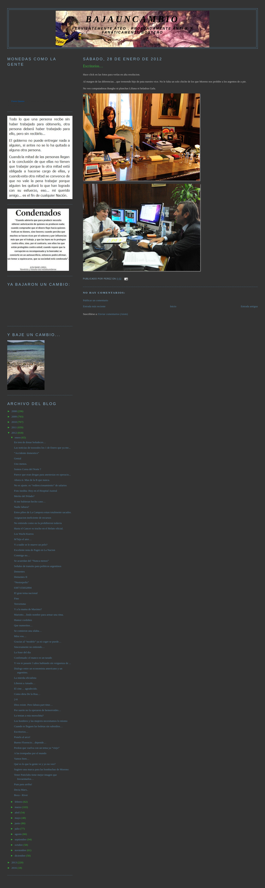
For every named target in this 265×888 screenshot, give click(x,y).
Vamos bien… (21, 758)
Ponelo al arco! (22, 737)
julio (17, 828)
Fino (16, 598)
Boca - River (21, 795)
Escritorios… (93, 66)
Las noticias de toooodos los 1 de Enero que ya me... (42, 447)
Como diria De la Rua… (27, 694)
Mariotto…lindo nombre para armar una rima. (39, 614)
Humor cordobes (23, 620)
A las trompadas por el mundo (30, 753)
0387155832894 (23, 587)
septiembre (21, 839)
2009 (14, 416)
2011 (14, 427)
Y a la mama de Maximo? (28, 609)
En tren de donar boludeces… (30, 442)
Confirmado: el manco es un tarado (33, 657)
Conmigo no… (22, 555)
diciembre (20, 855)
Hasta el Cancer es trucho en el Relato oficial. (38, 528)
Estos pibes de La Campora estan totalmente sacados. (42, 512)
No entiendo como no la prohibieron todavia (38, 523)
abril (17, 812)
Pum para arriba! (23, 784)
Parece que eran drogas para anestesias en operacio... (42, 474)
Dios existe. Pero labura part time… (33, 704)
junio (18, 823)
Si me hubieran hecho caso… (30, 501)
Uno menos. (20, 463)
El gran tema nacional (26, 593)
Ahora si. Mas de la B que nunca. (32, 480)
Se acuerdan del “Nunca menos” (31, 560)
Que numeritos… (23, 625)
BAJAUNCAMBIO (132, 19)
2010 (14, 421)
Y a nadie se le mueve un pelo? (31, 544)
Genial (17, 458)
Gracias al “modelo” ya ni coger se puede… (37, 641)
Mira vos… (20, 636)
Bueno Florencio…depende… (30, 742)
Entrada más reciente (94, 306)
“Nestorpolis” (21, 582)
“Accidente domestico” (26, 453)
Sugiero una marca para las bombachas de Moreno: (41, 769)
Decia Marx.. (21, 789)
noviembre (21, 850)
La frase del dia (22, 652)
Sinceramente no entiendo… (29, 646)
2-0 (16, 699)
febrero (19, 801)
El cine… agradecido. (25, 688)
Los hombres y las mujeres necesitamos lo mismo (40, 720)
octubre (19, 844)
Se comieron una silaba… (28, 630)
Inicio (173, 306)
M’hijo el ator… (23, 539)
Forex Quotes (17, 101)
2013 (14, 862)
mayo (18, 817)
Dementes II (20, 576)
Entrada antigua (249, 306)
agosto (18, 834)
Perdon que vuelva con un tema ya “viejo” (37, 747)
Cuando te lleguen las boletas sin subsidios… (38, 726)
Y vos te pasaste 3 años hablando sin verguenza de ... (42, 663)
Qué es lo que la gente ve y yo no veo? (35, 764)
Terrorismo (20, 603)
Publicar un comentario (95, 300)
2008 (14, 411)
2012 (14, 432)
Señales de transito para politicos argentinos (37, 566)
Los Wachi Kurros (24, 533)
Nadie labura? (21, 506)
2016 (14, 867)
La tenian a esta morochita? (29, 715)
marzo (18, 807)
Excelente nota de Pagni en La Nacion (34, 550)
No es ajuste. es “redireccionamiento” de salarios (40, 485)
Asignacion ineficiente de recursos (32, 517)
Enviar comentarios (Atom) (113, 314)
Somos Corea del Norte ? (27, 469)
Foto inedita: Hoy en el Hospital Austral (35, 490)
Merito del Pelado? (24, 496)
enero (18, 437)
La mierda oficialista (25, 677)
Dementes (19, 571)
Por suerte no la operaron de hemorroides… (37, 710)
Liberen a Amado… (24, 683)
